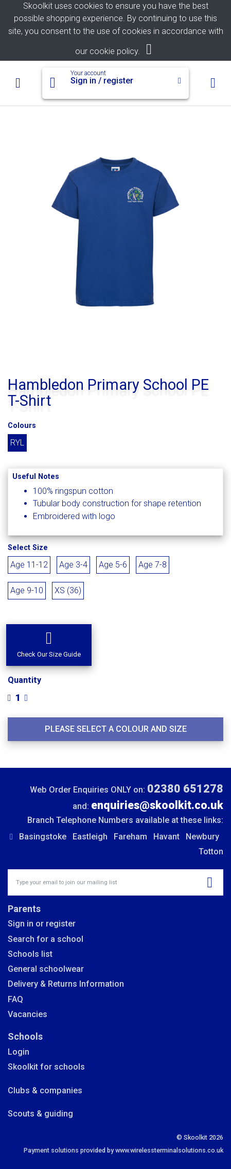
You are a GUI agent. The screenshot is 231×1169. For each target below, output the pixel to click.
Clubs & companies (45, 1090)
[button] (49, 645)
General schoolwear (46, 969)
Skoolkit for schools (46, 1067)
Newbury (202, 836)
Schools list (30, 954)
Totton (211, 851)
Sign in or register (42, 924)
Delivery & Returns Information (66, 984)
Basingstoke (42, 836)
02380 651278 (185, 788)
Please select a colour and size (116, 729)
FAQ (15, 999)
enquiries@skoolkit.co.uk (157, 805)
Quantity (24, 680)
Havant (166, 836)
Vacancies (27, 1014)
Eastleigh (90, 836)
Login (18, 1052)
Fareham (130, 836)
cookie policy (114, 51)
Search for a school (45, 939)
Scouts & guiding (40, 1114)
